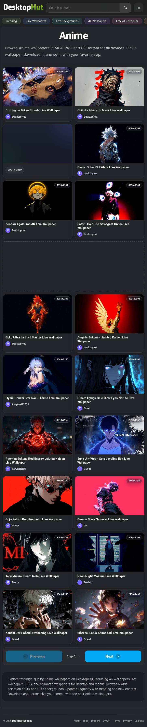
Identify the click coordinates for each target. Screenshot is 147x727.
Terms (116, 720)
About (77, 720)
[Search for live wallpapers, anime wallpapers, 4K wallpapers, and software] (83, 7)
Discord (95, 720)
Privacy (127, 720)
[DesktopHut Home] (23, 8)
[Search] (125, 7)
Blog (85, 720)
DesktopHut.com (22, 720)
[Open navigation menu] (138, 7)
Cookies (139, 720)
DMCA (106, 720)
